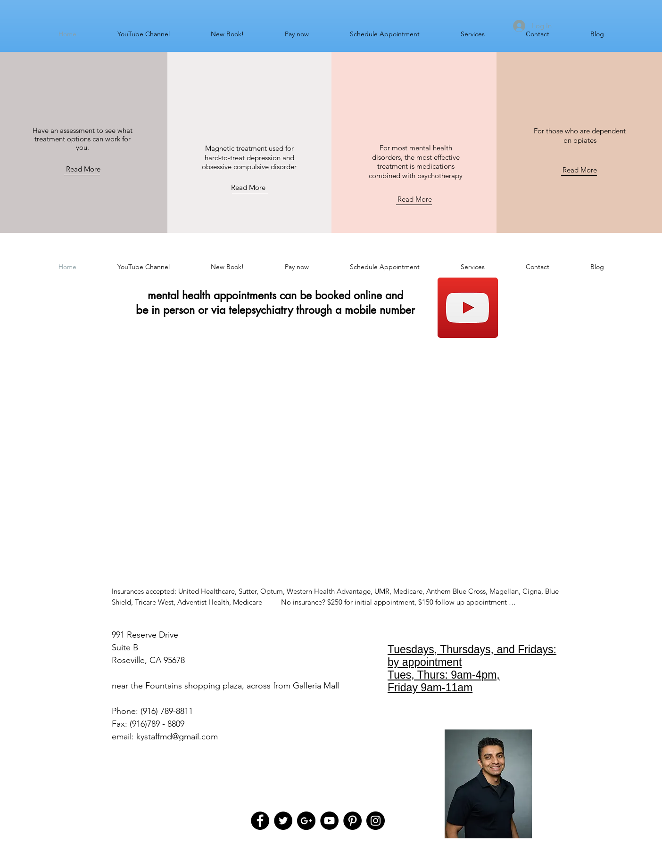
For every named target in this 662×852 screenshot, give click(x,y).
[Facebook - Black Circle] (260, 820)
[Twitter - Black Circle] (283, 820)
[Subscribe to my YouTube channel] (468, 308)
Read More (83, 168)
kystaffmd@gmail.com (177, 736)
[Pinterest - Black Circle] (352, 820)
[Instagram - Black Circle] (375, 820)
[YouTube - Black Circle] (329, 820)
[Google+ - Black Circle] (306, 820)
